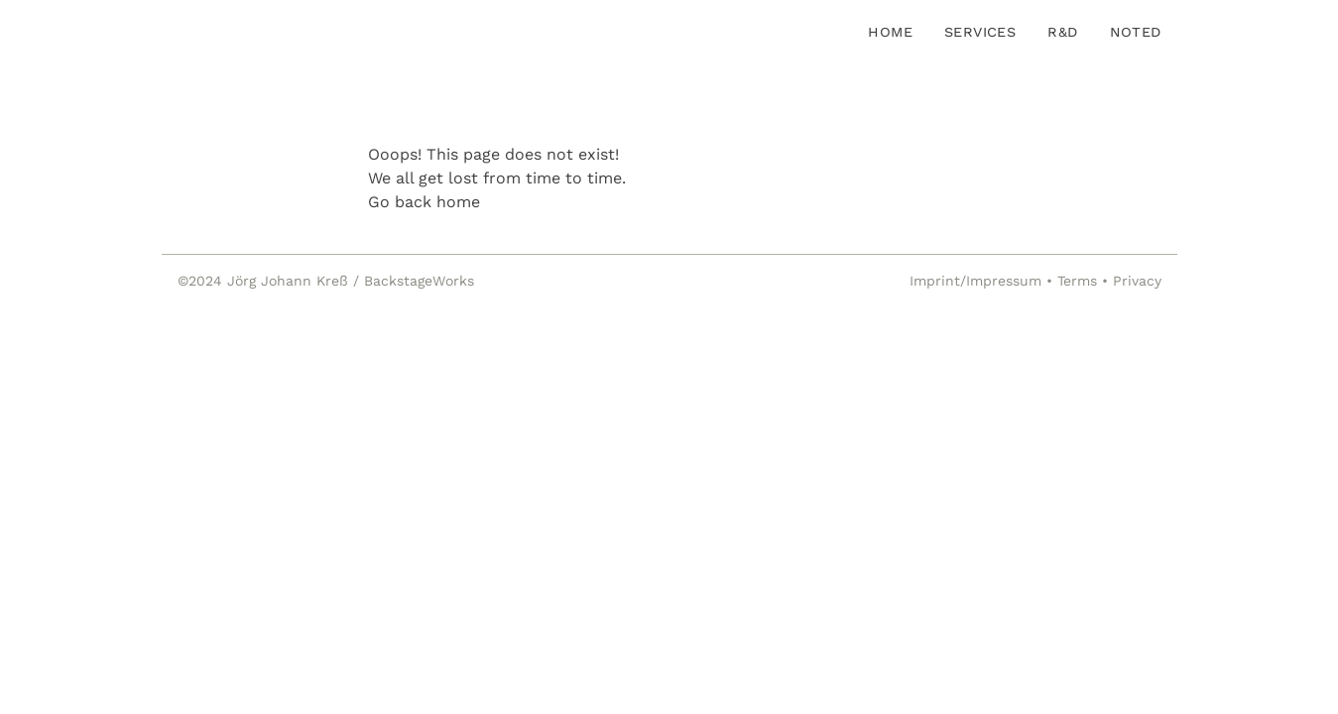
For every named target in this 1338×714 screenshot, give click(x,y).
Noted (1135, 31)
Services (980, 31)
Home (890, 31)
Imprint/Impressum (975, 281)
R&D (1062, 31)
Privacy (1137, 281)
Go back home (424, 201)
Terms (1077, 281)
